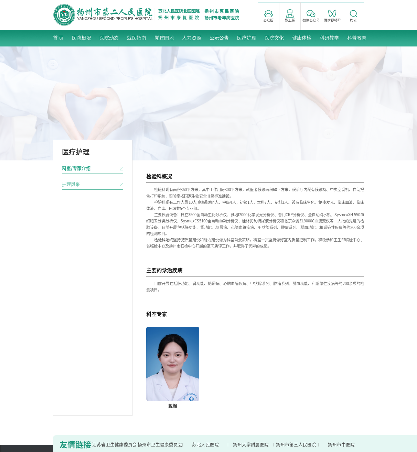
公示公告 (219, 37)
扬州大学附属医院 (251, 444)
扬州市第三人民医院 (296, 444)
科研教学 (329, 37)
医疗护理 (246, 37)
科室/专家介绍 (76, 168)
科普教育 (356, 37)
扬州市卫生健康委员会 (160, 444)
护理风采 (71, 184)
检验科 (159, 240)
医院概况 (81, 37)
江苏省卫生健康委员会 (114, 444)
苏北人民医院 (205, 444)
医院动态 (109, 37)
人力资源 (191, 37)
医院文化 (274, 37)
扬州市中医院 (341, 444)
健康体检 (301, 37)
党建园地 (164, 37)
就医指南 (136, 37)
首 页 (58, 37)
